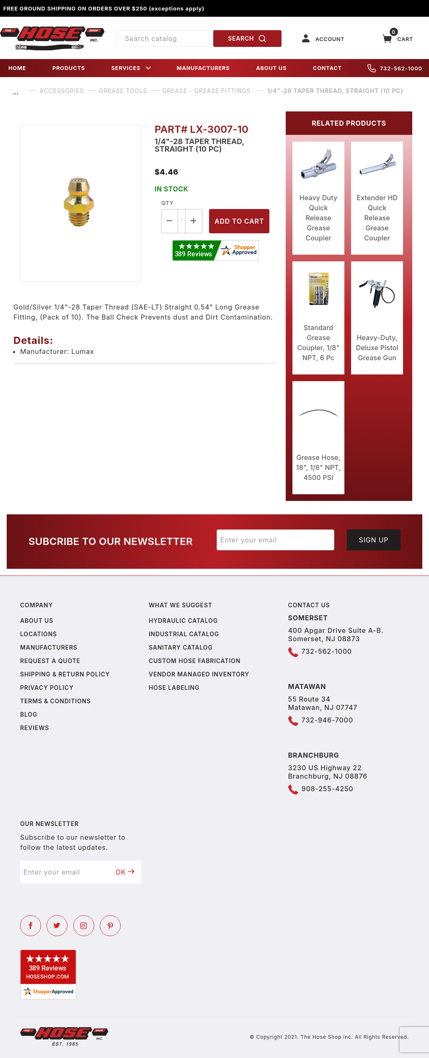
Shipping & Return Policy (65, 674)
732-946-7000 (327, 720)
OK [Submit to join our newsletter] (125, 872)
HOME (17, 68)
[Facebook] (30, 925)
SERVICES (131, 68)
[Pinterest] (110, 925)
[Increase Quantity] (194, 221)
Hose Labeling (174, 687)
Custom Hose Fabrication (194, 660)
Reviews (34, 727)
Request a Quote (50, 660)
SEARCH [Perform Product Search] (247, 38)
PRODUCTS (68, 68)
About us (36, 620)
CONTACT (327, 68)
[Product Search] (162, 38)
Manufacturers (49, 647)
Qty (167, 202)
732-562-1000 (394, 68)
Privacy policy (47, 687)
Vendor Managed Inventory (199, 674)
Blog (28, 714)
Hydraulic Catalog (183, 620)
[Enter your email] (275, 539)
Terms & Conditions (55, 700)
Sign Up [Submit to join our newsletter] (374, 540)
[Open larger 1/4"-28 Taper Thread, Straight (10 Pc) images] (80, 203)
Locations (38, 633)
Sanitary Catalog (181, 647)
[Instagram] (83, 925)
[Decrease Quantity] (169, 221)
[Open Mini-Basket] (397, 38)
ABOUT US (271, 68)
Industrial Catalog (184, 633)
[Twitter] (57, 925)
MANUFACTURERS (203, 68)
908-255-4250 (328, 788)
